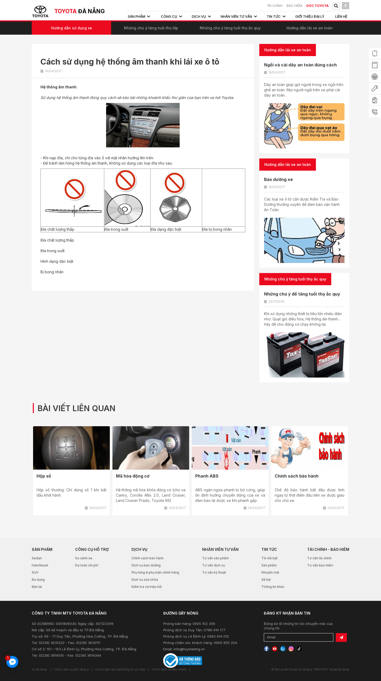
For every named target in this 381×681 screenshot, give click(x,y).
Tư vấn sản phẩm (215, 558)
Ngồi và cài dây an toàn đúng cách (300, 64)
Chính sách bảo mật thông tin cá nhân (120, 669)
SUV (35, 572)
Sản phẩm (269, 565)
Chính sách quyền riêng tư (71, 669)
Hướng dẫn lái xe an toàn (310, 28)
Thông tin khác (272, 587)
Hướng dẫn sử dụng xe (71, 28)
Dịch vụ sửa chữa (144, 580)
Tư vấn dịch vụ (213, 565)
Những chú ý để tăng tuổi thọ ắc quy (302, 294)
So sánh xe (83, 558)
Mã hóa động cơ (132, 476)
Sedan (37, 558)
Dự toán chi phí (86, 565)
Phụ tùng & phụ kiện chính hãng (155, 572)
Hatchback (40, 565)
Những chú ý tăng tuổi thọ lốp (151, 28)
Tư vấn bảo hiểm (320, 565)
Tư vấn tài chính (319, 558)
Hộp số (44, 476)
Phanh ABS (207, 476)
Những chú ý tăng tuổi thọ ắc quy (230, 28)
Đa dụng (38, 580)
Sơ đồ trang (39, 669)
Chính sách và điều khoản (169, 669)
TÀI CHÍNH (275, 6)
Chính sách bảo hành (297, 476)
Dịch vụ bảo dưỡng (146, 565)
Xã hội (266, 580)
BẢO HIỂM (294, 6)
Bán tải (37, 587)
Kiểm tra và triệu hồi (146, 587)
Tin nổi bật (269, 558)
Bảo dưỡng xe (278, 179)
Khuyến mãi (270, 572)
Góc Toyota (317, 6)
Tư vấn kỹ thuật (214, 572)
